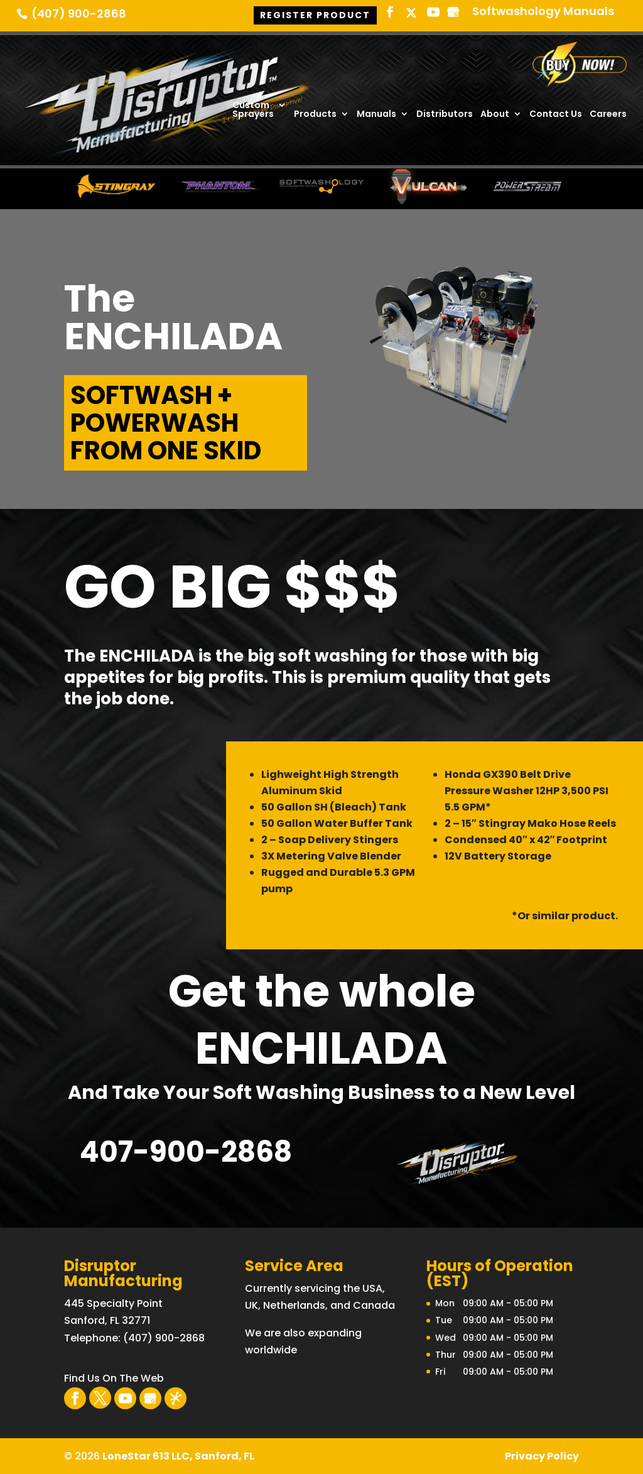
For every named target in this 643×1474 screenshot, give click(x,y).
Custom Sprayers (253, 110)
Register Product (315, 14)
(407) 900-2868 (78, 14)
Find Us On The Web (114, 1378)
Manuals (376, 114)
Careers (608, 114)
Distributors (444, 114)
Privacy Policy (542, 1456)
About (494, 114)
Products (315, 114)
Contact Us (555, 114)
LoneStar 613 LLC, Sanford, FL (178, 1456)
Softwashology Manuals (543, 12)
